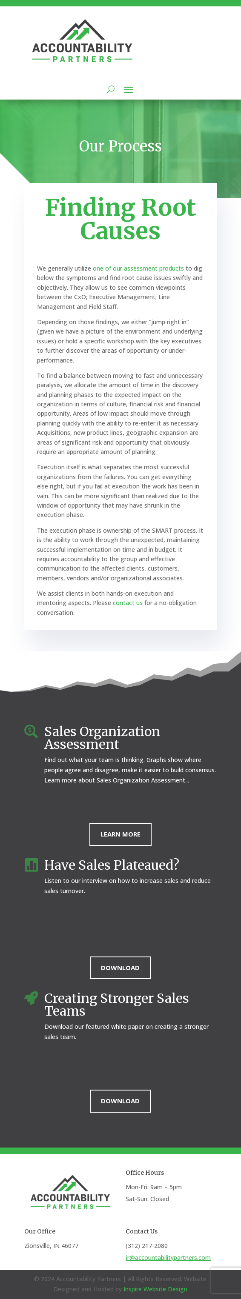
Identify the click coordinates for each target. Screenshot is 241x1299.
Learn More (120, 834)
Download (120, 967)
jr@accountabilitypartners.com (168, 1257)
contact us (128, 603)
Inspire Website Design (155, 1289)
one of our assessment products (139, 268)
